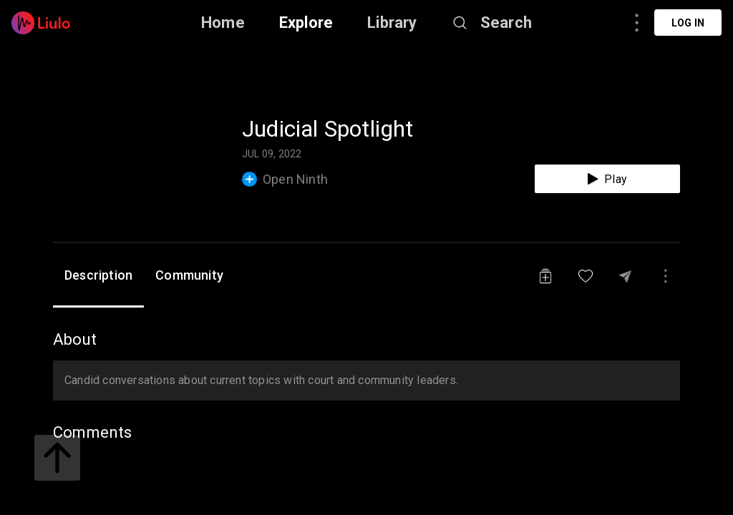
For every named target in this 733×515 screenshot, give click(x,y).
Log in (687, 23)
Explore (306, 22)
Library (392, 22)
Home (223, 22)
